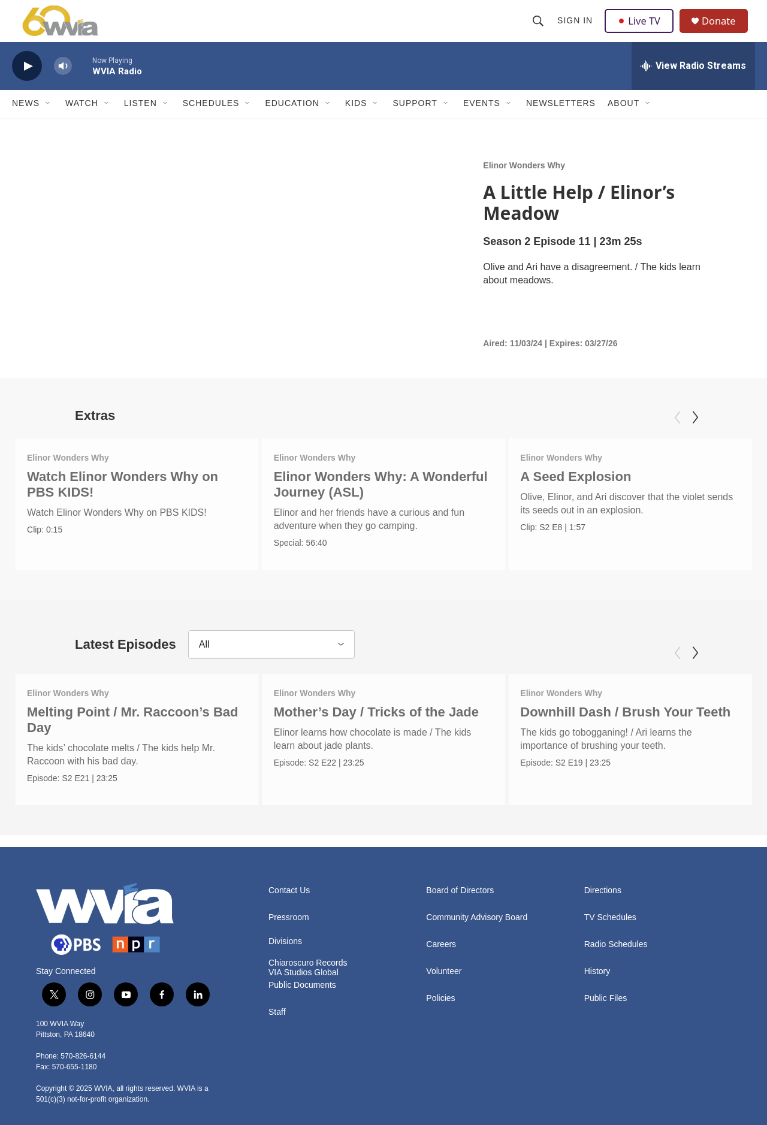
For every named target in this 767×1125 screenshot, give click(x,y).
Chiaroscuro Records (308, 968)
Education (292, 124)
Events (481, 124)
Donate (724, 31)
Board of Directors (460, 896)
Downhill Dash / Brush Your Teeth (620, 725)
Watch (81, 124)
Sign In (576, 31)
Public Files (605, 1004)
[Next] (695, 438)
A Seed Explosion (566, 497)
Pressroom (288, 923)
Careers (441, 950)
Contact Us (289, 896)
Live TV (642, 31)
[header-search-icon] (539, 31)
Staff (277, 1018)
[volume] (63, 87)
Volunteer (443, 977)
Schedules (211, 124)
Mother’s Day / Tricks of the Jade (376, 725)
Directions (602, 896)
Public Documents (302, 991)
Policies (440, 1004)
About (623, 124)
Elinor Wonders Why (524, 186)
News (26, 124)
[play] (27, 87)
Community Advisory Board (476, 923)
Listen (140, 124)
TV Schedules (610, 923)
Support (414, 124)
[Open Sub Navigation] (48, 124)
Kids (356, 124)
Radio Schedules (616, 950)
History (597, 977)
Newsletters (561, 124)
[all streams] (693, 87)
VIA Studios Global (303, 978)
